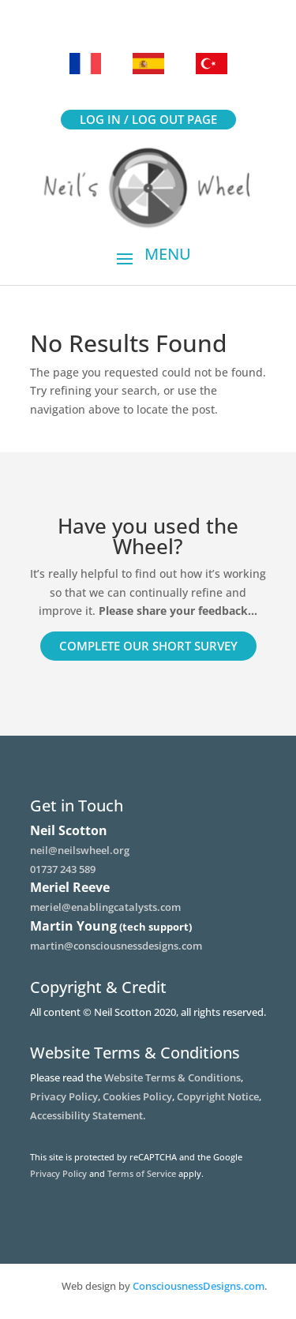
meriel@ (105, 907)
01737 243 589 (63, 869)
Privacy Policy (64, 1096)
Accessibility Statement (86, 1115)
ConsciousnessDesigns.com (198, 1286)
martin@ (116, 946)
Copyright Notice (218, 1096)
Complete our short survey (148, 646)
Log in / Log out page (148, 119)
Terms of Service (141, 1173)
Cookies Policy (137, 1096)
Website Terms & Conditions (172, 1077)
